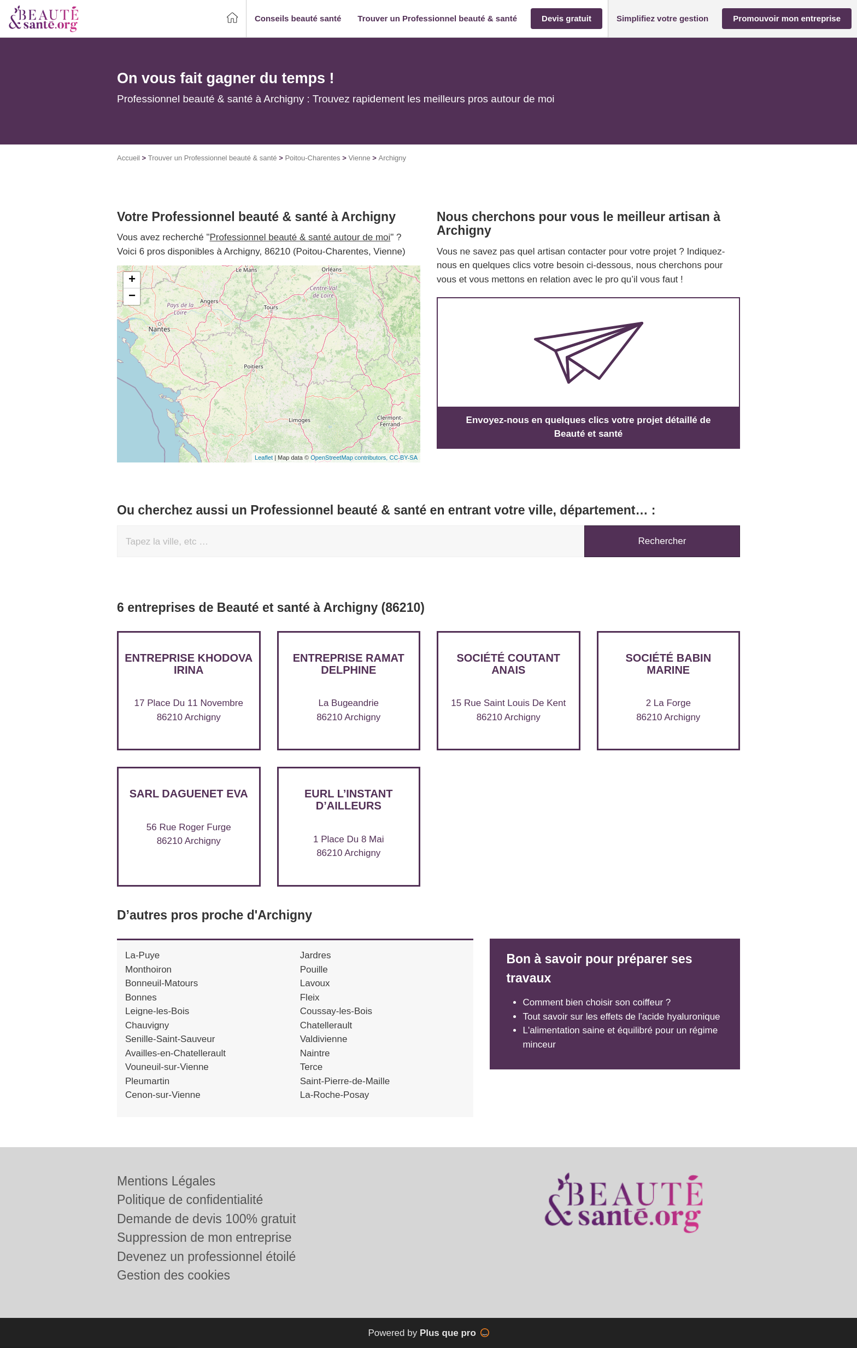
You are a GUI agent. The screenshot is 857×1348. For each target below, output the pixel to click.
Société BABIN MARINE (668, 664)
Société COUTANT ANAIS (508, 664)
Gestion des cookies (173, 1275)
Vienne (359, 158)
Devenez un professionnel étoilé (206, 1256)
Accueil (128, 158)
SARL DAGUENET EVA (189, 794)
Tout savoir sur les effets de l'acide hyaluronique (621, 1016)
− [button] (132, 296)
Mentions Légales (166, 1181)
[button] (297, 19)
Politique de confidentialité (190, 1200)
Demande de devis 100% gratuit (206, 1219)
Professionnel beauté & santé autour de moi (300, 237)
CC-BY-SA (403, 457)
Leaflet (264, 457)
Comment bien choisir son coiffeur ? (597, 1002)
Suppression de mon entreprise (204, 1237)
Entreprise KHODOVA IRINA (189, 664)
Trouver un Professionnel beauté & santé (212, 158)
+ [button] (132, 280)
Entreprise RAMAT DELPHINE (348, 664)
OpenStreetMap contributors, (349, 457)
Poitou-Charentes (312, 158)
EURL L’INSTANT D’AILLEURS (348, 800)
